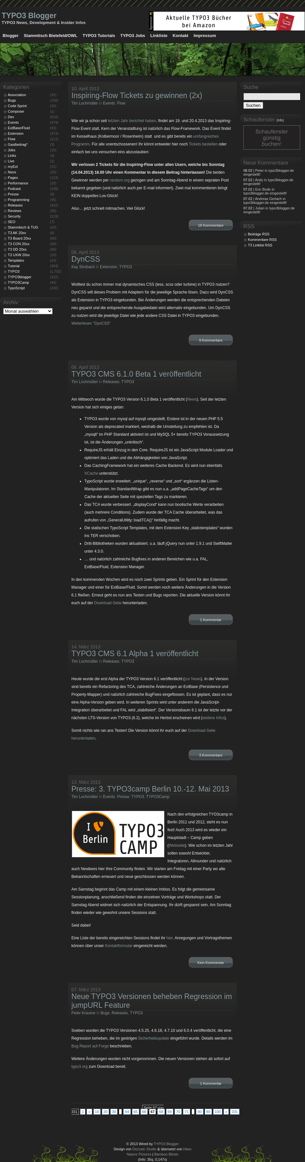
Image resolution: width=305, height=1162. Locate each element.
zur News (193, 679)
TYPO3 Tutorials (99, 35)
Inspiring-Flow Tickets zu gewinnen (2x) (136, 95)
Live (11, 161)
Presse (123, 796)
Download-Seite (108, 603)
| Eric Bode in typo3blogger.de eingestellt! (265, 191)
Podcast (14, 189)
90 (208, 1112)
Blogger (10, 35)
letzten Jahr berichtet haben (132, 121)
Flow (121, 103)
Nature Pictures (139, 1154)
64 (127, 1112)
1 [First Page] (83, 1112)
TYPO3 (125, 267)
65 (136, 1112)
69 (170, 1112)
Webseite (177, 845)
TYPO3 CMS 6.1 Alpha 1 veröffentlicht (134, 653)
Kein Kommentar (211, 963)
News (192, 399)
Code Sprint (17, 106)
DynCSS (85, 259)
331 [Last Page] (235, 1112)
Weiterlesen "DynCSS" (91, 323)
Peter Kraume (83, 1013)
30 (114, 1112)
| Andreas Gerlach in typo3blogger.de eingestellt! (265, 201)
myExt (13, 167)
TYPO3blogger (19, 277)
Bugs (105, 1013)
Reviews (14, 211)
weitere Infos (213, 718)
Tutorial (13, 266)
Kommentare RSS (262, 240)
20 (105, 1112)
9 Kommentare (210, 340)
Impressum (204, 35)
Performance (18, 183)
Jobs (11, 150)
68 (161, 1112)
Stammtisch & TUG (23, 227)
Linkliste (158, 35)
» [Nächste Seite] (226, 1112)
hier (169, 938)
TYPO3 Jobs (132, 35)
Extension (108, 267)
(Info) (280, 120)
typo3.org (79, 1066)
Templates (16, 260)
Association (17, 95)
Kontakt (180, 35)
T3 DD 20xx (17, 249)
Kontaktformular (118, 945)
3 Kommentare (210, 755)
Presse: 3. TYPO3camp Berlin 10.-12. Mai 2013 (150, 789)
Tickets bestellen (203, 144)
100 (218, 1112)
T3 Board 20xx (19, 238)
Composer (16, 111)
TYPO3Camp (157, 796)
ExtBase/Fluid (19, 128)
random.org (119, 180)
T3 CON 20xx (19, 244)
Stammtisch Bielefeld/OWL (50, 35)
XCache (91, 473)
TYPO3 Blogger (29, 15)
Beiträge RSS (259, 234)
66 (144, 1112)
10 (97, 1112)
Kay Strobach (83, 267)
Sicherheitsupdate (153, 1038)
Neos (12, 172)
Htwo (187, 1149)
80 (199, 1112)
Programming (18, 200)
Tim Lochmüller (84, 103)
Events (109, 103)
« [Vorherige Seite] (89, 1112)
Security (14, 216)
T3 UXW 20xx (19, 255)
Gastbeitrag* (18, 144)
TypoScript (16, 288)
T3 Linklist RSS (260, 245)
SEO (11, 222)
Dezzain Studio (144, 1149)
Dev (11, 117)
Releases (111, 382)
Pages (13, 178)
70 (178, 1112)
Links (12, 155)
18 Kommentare (210, 225)
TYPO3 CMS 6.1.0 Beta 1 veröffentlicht (136, 374)
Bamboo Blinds (166, 1154)
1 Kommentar (210, 620)
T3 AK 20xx (17, 233)
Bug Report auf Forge (90, 1046)
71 (187, 1112)
